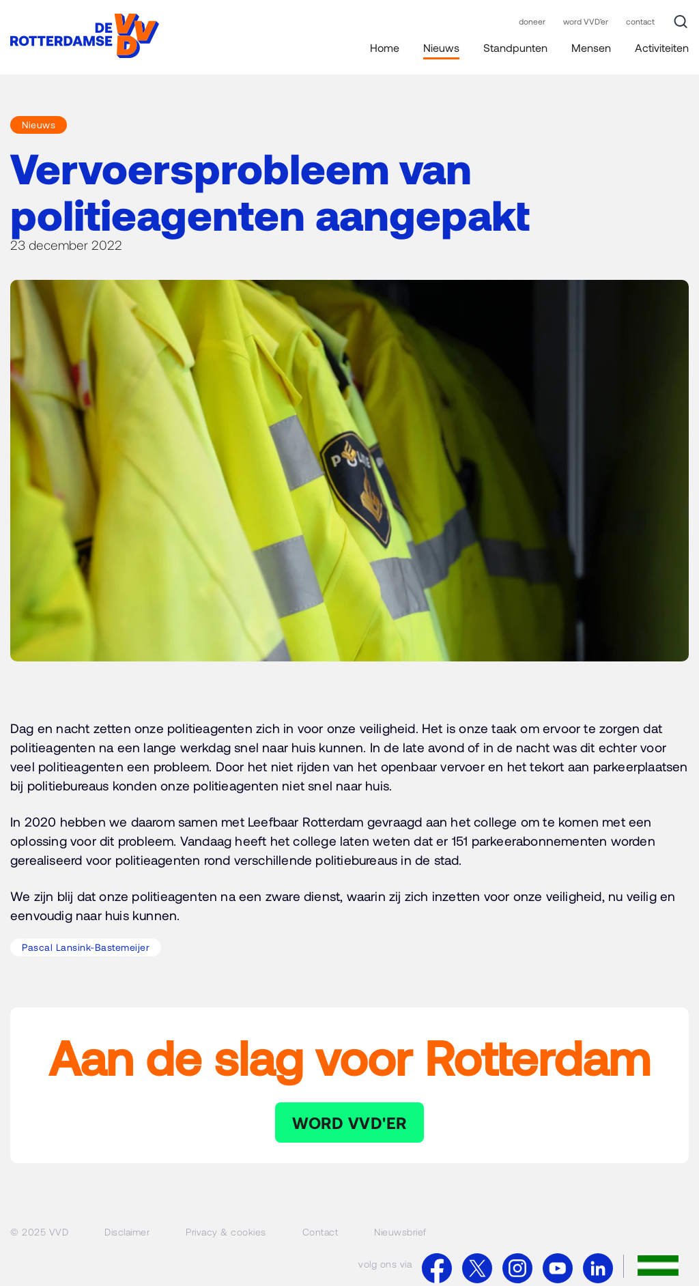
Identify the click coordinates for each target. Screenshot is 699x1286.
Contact (320, 1232)
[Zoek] (680, 22)
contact (640, 21)
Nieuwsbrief (400, 1232)
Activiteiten (662, 47)
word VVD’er (585, 21)
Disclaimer (126, 1232)
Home (384, 47)
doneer (532, 21)
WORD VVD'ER (349, 1122)
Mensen (591, 47)
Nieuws (441, 47)
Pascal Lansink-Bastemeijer (85, 947)
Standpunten (515, 47)
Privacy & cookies (226, 1232)
